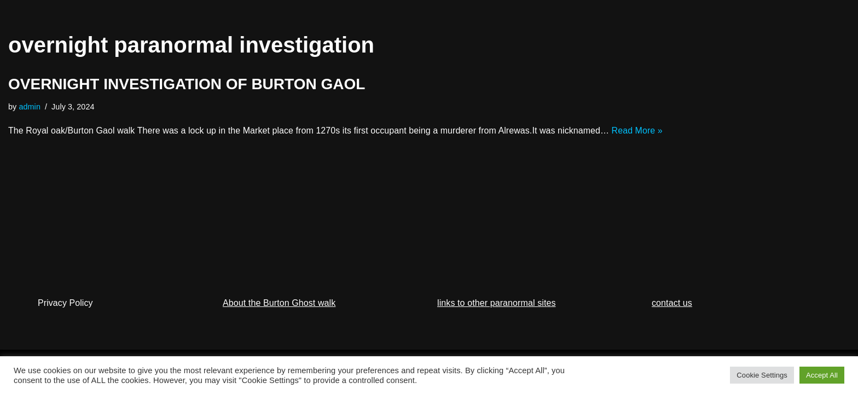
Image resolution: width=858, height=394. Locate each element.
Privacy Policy (65, 321)
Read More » (640, 130)
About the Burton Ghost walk (279, 321)
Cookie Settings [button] (762, 375)
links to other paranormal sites (496, 321)
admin (30, 106)
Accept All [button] (822, 375)
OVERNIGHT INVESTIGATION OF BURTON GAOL (186, 84)
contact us (672, 321)
